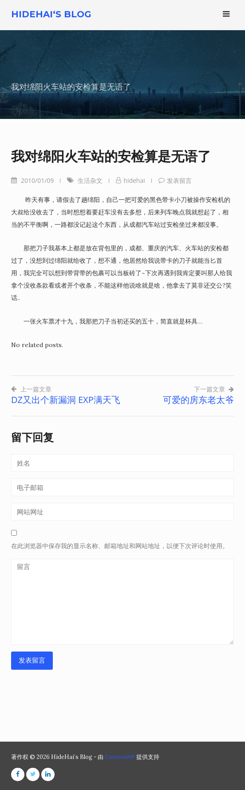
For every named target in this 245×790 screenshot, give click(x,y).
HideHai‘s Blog (51, 14)
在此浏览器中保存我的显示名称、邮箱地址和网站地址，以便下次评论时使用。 (120, 546)
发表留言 (179, 180)
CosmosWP (120, 757)
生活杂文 (90, 180)
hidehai (134, 180)
